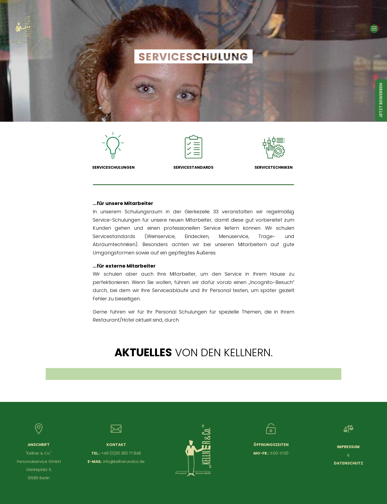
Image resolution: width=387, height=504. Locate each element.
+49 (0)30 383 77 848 (121, 453)
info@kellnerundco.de (124, 461)
